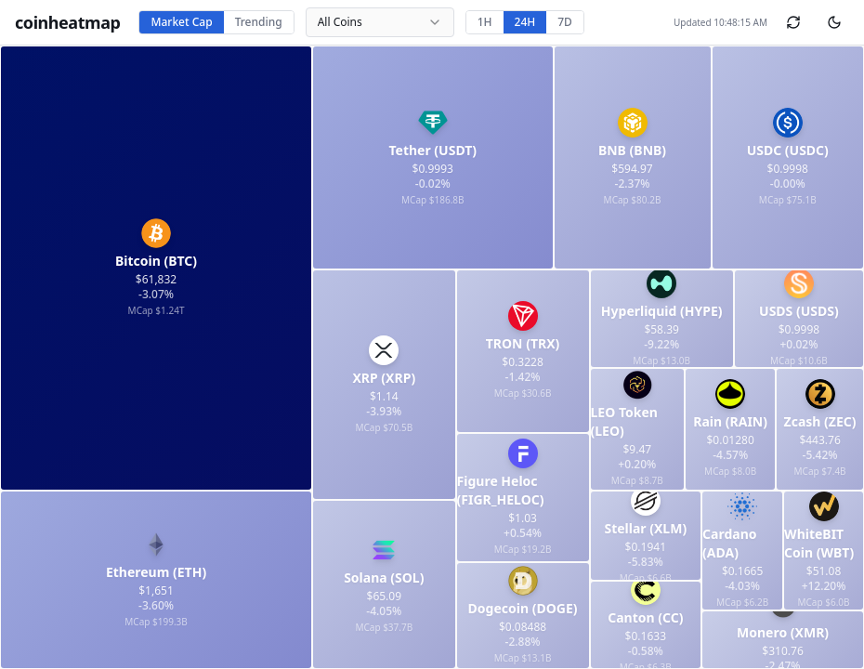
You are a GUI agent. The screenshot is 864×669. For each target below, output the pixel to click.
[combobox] (380, 22)
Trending (258, 22)
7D (564, 22)
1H (485, 22)
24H (525, 22)
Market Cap (181, 22)
